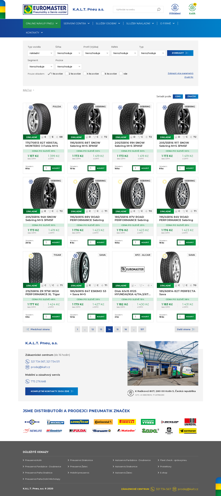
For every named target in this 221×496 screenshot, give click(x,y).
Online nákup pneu (40, 23)
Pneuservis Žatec (79, 466)
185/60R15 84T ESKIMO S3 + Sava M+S (88, 293)
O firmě (165, 23)
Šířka (58, 46)
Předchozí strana (40, 329)
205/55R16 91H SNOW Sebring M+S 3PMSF (130, 144)
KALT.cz (27, 90)
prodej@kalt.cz (40, 367)
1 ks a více (57, 73)
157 (142, 329)
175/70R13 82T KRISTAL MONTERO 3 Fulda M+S (41, 144)
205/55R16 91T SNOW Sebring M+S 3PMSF (174, 144)
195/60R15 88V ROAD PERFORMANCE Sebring (87, 218)
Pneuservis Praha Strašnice (38, 472)
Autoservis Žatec (123, 472)
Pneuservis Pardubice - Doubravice (43, 466)
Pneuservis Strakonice (81, 460)
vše (125, 73)
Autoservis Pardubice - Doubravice (133, 460)
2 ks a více (75, 73)
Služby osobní (106, 23)
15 (117, 329)
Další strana (183, 329)
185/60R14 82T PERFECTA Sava (177, 293)
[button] (175, 9)
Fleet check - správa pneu (173, 460)
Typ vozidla (34, 46)
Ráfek (114, 46)
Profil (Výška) (90, 46)
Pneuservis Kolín (33, 460)
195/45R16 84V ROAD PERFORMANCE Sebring (176, 218)
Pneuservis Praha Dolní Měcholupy (42, 479)
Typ (141, 46)
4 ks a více (93, 73)
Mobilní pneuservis (79, 472)
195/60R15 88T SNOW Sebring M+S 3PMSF (85, 144)
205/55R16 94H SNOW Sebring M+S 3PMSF (40, 218)
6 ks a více (111, 73)
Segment (33, 60)
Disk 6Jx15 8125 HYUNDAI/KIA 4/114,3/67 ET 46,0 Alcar (131, 293)
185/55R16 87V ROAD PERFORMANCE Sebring (131, 218)
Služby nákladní (138, 23)
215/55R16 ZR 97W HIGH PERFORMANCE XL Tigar (42, 293)
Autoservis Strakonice (126, 466)
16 (126, 329)
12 (93, 329)
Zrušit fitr (188, 77)
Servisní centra (75, 23)
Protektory (165, 466)
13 (101, 329)
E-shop (163, 472)
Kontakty (32, 32)
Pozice (59, 60)
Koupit (56, 168)
